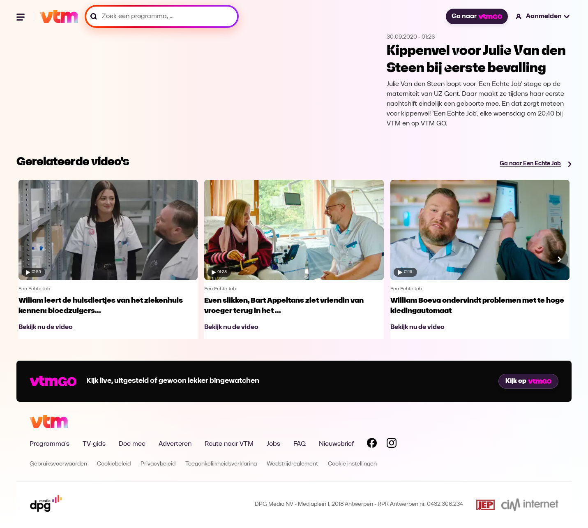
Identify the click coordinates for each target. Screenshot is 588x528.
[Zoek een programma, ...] (161, 16)
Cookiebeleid (114, 464)
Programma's (49, 444)
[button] (543, 16)
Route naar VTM (229, 444)
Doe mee (132, 444)
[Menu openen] (21, 16)
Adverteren (175, 444)
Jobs (273, 444)
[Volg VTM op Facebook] (372, 444)
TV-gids (94, 444)
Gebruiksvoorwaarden (58, 464)
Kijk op (528, 381)
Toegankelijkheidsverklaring (221, 464)
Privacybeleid (158, 464)
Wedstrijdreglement (292, 464)
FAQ (299, 444)
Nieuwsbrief (336, 444)
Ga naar (477, 16)
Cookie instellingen (352, 464)
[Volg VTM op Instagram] (392, 444)
